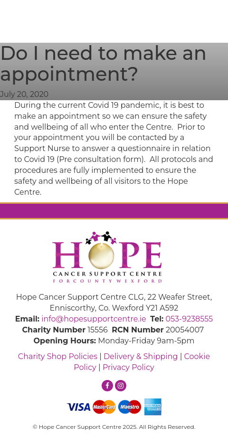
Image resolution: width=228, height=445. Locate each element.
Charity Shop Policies (57, 356)
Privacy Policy (128, 367)
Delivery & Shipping (141, 356)
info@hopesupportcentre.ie (93, 318)
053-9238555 (189, 318)
